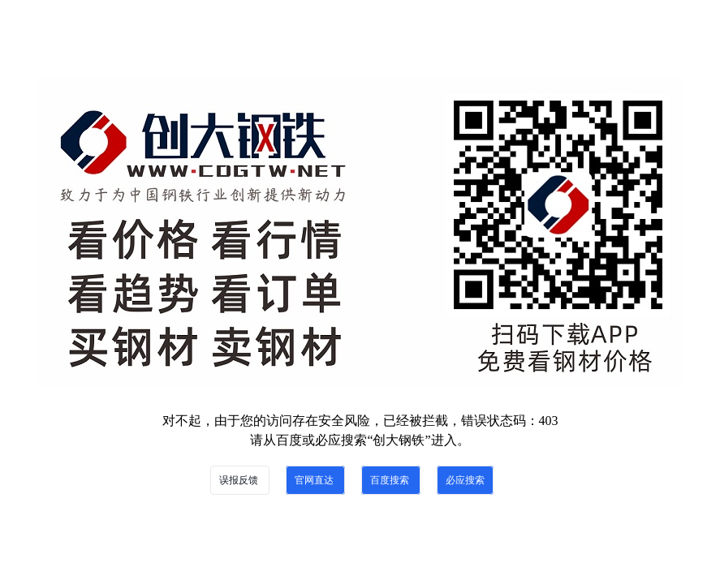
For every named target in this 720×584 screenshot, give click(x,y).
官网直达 (315, 480)
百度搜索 (391, 480)
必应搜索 (465, 480)
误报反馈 (240, 480)
